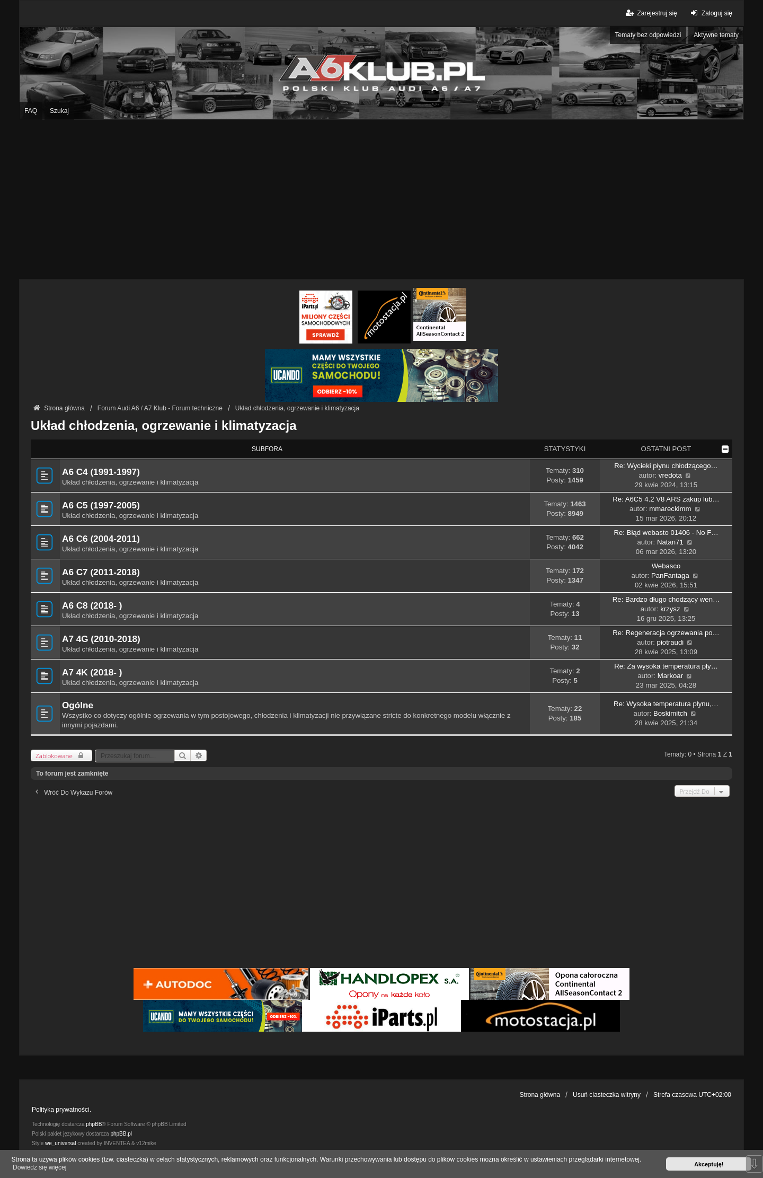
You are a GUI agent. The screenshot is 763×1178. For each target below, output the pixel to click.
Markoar (670, 676)
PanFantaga (670, 575)
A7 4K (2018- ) (92, 672)
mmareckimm (670, 509)
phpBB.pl (121, 1134)
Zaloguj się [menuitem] (710, 13)
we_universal (60, 1143)
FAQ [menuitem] (30, 111)
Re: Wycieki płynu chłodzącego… (666, 466)
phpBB (94, 1124)
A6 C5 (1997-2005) (101, 505)
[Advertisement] (381, 199)
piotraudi (670, 642)
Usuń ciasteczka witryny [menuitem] (607, 1094)
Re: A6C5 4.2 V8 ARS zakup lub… (666, 499)
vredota (670, 475)
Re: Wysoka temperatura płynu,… (666, 704)
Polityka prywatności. (61, 1109)
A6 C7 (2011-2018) (101, 572)
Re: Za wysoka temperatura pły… (666, 666)
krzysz (670, 609)
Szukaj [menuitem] (59, 111)
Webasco (666, 566)
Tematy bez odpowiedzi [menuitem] (648, 35)
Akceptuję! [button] (708, 1164)
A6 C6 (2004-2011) (101, 538)
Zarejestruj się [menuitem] (650, 13)
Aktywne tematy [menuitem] (716, 35)
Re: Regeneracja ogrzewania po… (666, 633)
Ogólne (77, 705)
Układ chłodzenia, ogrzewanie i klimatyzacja (164, 425)
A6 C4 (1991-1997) (101, 472)
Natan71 (670, 542)
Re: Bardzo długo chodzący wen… (666, 599)
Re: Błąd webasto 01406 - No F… (666, 533)
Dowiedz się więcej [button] (39, 1167)
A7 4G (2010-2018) (101, 639)
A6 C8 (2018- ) (92, 605)
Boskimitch (670, 713)
